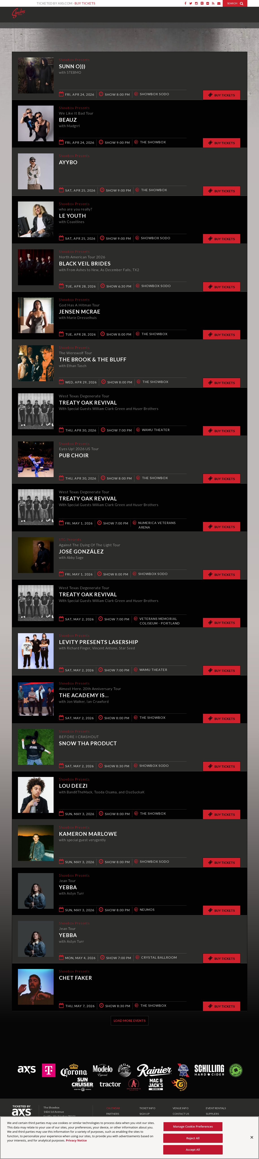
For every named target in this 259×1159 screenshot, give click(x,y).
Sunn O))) (72, 67)
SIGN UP (144, 1113)
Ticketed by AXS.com (125, 32)
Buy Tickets (85, 3)
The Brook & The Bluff (92, 360)
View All (241, 32)
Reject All (193, 1138)
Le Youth (72, 216)
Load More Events (130, 1020)
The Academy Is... (84, 695)
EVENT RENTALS (216, 1108)
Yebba (68, 888)
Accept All (193, 1150)
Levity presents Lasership (98, 642)
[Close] (252, 1137)
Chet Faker (75, 978)
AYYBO (68, 162)
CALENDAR (113, 1108)
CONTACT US (181, 1113)
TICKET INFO (147, 1108)
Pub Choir (74, 456)
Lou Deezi (73, 786)
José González (81, 552)
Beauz (68, 120)
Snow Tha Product (88, 744)
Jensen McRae (79, 312)
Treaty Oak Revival (88, 402)
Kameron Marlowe (88, 834)
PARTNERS (112, 1113)
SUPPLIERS (212, 1113)
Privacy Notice (76, 1140)
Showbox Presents (18, 13)
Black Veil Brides (85, 264)
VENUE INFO (181, 1108)
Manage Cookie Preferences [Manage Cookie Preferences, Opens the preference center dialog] (193, 1126)
